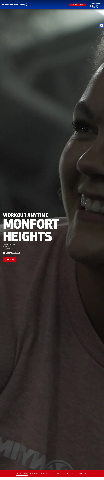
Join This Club (78, 5)
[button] (101, 25)
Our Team (70, 473)
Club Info (22, 473)
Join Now (9, 259)
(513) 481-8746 (13, 252)
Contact (83, 473)
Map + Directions (41, 473)
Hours (58, 473)
